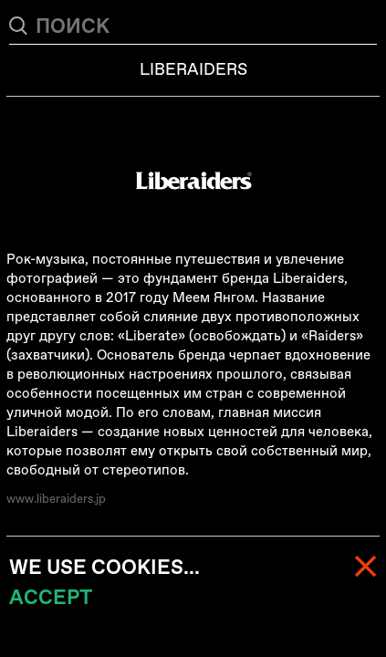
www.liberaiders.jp (56, 499)
